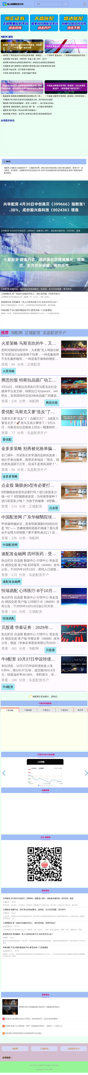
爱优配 (7, 439)
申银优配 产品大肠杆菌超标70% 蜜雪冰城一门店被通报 (26, 310)
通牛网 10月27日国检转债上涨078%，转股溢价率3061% (39, 1007)
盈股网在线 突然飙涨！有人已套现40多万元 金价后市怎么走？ (29, 302)
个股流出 (64, 710)
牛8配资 (8, 686)
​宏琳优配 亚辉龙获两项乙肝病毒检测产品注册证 (23, 1033)
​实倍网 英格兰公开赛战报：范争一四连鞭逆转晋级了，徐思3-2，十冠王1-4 (33, 1026)
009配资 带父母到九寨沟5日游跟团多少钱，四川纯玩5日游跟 (28, 100)
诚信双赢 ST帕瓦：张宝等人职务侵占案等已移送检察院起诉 (27, 114)
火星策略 (9, 371)
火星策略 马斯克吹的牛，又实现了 (32, 343)
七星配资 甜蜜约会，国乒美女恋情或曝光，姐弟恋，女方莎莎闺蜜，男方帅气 (36, 289)
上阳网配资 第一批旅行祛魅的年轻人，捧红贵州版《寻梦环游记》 (31, 294)
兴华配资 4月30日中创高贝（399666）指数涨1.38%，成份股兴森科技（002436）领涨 (40, 231)
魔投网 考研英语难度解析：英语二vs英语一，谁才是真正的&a (28, 103)
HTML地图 (54, 1065)
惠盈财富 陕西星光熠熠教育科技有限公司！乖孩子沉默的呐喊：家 (30, 96)
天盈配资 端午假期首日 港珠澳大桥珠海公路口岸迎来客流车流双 (29, 66)
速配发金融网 (12, 581)
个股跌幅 (28, 710)
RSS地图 (47, 1065)
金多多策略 (10, 476)
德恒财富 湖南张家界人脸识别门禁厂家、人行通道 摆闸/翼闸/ (28, 107)
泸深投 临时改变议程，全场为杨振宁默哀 (19, 73)
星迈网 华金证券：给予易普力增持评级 (19, 69)
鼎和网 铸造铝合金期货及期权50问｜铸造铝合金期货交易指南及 (29, 62)
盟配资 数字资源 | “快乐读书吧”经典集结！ (20, 110)
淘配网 (15, 1049)
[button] (3, 773)
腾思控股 (52, 402)
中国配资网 (10, 544)
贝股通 (50, 650)
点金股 (53, 508)
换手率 (80, 710)
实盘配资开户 (73, 1049)
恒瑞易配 (9, 618)
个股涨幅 (9, 710)
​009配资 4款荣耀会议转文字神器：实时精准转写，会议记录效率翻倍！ (32, 1019)
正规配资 (44, 1049)
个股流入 (46, 710)
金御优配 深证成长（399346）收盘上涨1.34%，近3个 (25, 59)
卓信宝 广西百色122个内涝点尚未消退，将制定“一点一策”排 (27, 55)
